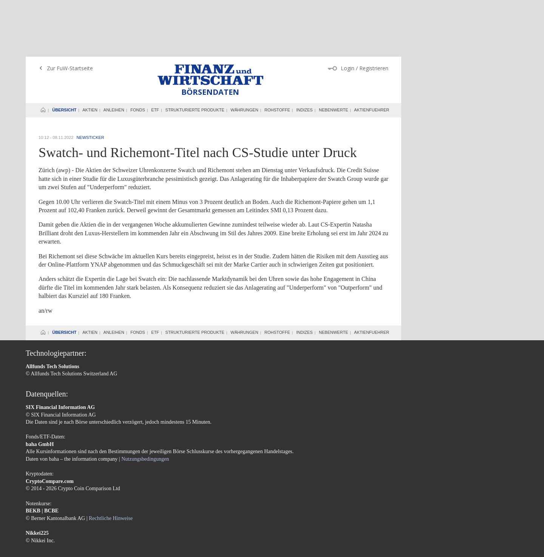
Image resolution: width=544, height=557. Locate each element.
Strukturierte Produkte (194, 53)
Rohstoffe (277, 53)
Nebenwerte (333, 53)
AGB (58, 517)
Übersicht (64, 53)
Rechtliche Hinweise (111, 461)
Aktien (89, 53)
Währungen (244, 53)
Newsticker (90, 81)
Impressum (37, 517)
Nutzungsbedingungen (145, 402)
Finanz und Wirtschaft (210, 18)
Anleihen (114, 53)
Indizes (304, 53)
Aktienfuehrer (371, 53)
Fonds (137, 53)
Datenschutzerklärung (91, 517)
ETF (155, 53)
